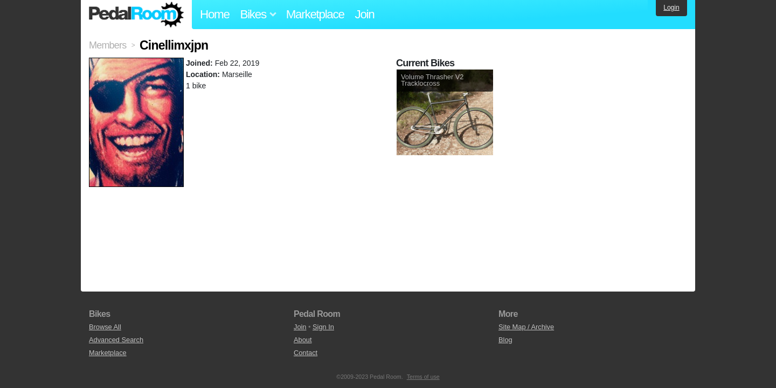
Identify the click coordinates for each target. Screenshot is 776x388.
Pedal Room (136, 14)
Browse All (105, 327)
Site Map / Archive (526, 327)
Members (107, 45)
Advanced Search (116, 340)
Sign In (323, 327)
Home (215, 14)
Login (671, 7)
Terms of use (423, 376)
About (302, 340)
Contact (305, 353)
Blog (505, 340)
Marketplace (315, 14)
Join (365, 14)
